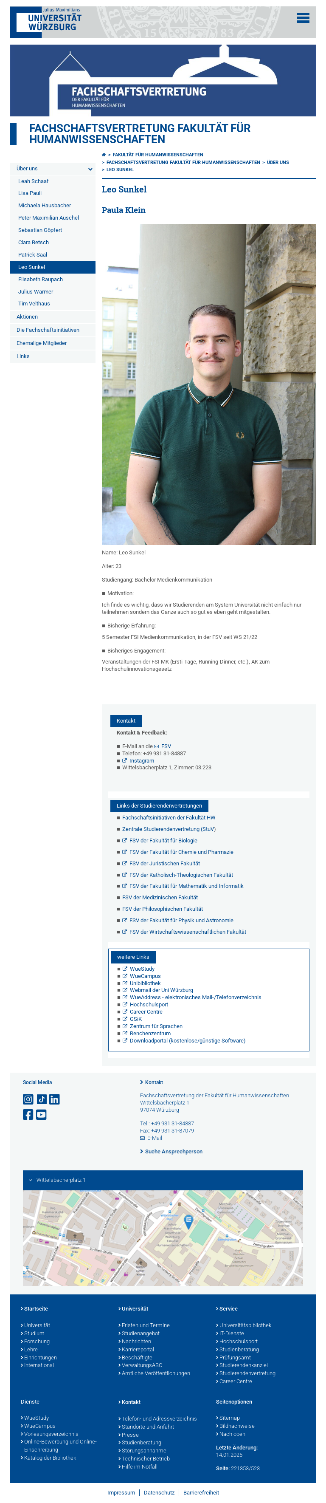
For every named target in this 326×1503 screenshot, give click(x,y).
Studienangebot (139, 1334)
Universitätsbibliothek (243, 1326)
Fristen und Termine (144, 1326)
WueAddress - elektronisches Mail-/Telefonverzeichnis (195, 997)
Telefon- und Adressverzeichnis (157, 1419)
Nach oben (230, 1434)
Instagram (141, 760)
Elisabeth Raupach (40, 279)
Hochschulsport (149, 1004)
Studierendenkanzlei (242, 1366)
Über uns (27, 168)
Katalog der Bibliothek (48, 1458)
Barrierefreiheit (201, 1492)
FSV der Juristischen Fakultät (164, 863)
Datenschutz (159, 1492)
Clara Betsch (33, 242)
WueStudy (142, 969)
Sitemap (228, 1418)
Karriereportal (136, 1350)
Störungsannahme (142, 1451)
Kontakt (154, 1082)
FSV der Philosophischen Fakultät (162, 909)
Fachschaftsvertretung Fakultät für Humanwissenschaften (140, 134)
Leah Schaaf (33, 181)
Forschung (35, 1342)
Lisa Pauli (30, 193)
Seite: (223, 1468)
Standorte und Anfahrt (146, 1427)
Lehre (29, 1350)
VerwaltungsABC (140, 1366)
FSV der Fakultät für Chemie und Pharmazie (181, 852)
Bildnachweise (235, 1426)
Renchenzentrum (150, 1033)
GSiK (136, 1019)
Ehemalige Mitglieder (42, 343)
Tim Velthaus (34, 303)
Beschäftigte (135, 1358)
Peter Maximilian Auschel (48, 218)
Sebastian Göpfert (40, 230)
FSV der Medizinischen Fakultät (160, 897)
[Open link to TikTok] (42, 1099)
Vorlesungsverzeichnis (50, 1434)
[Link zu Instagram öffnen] (29, 1099)
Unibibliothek (145, 983)
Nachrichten (134, 1342)
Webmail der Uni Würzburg (161, 990)
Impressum (121, 1492)
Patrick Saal (32, 254)
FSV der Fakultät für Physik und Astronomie (181, 920)
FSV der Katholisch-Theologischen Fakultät (181, 875)
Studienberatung (237, 1350)
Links (23, 356)
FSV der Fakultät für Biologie (163, 840)
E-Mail (154, 1138)
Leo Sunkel (31, 267)
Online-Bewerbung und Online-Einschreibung (59, 1446)
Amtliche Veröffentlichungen (154, 1374)
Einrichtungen (39, 1358)
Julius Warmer (35, 291)
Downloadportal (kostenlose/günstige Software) (188, 1040)
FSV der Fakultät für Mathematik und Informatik (186, 886)
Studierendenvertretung (245, 1374)
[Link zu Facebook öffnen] (29, 1114)
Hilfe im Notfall (137, 1467)
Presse (128, 1435)
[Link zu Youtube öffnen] (42, 1114)
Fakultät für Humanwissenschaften (158, 155)
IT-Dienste (230, 1334)
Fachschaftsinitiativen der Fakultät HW (169, 817)
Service (227, 1309)
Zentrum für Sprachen (156, 1026)
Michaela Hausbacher (44, 205)
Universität (35, 1326)
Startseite (34, 1309)
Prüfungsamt (233, 1358)
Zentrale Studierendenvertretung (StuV (168, 829)
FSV (166, 746)
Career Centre (146, 1012)
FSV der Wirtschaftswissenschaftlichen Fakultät (187, 932)
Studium (33, 1334)
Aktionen (27, 317)
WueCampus (145, 976)
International (37, 1366)
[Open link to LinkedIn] (55, 1099)
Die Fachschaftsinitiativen (48, 330)
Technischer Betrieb (144, 1459)
